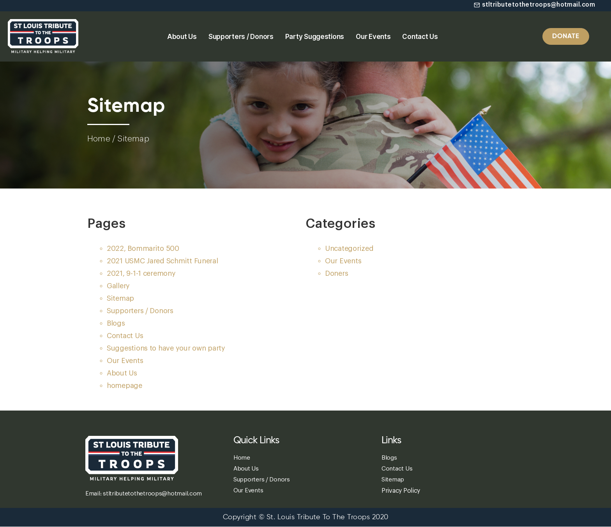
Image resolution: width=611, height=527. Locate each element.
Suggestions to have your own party (166, 348)
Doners (336, 273)
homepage (124, 385)
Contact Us (420, 37)
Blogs (116, 323)
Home (98, 139)
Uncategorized (349, 248)
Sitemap (120, 298)
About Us (182, 37)
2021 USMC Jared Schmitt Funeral (162, 260)
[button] (532, 5)
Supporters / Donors (241, 37)
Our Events (373, 37)
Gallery (118, 285)
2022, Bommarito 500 (143, 248)
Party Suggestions (314, 37)
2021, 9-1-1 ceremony (141, 273)
